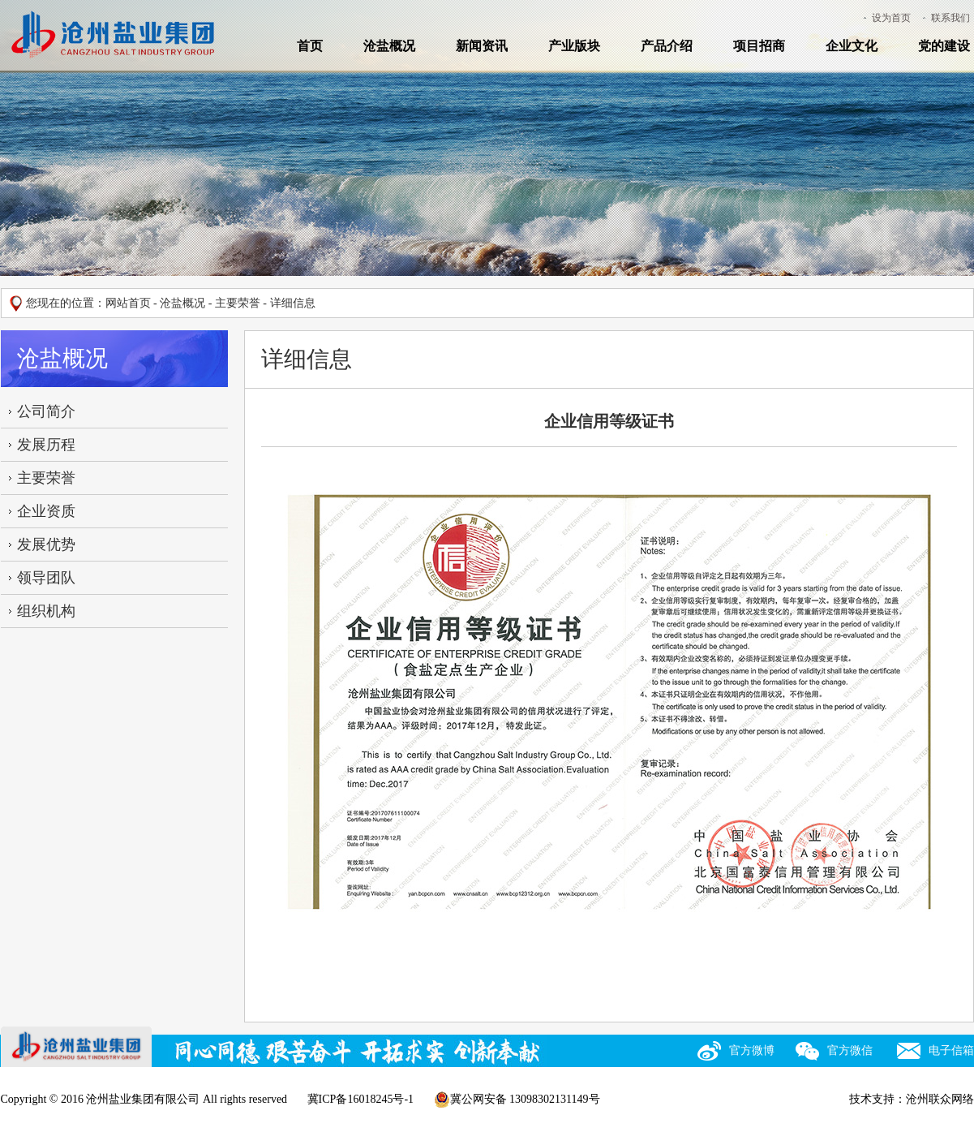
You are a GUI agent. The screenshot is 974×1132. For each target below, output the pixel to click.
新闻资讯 (482, 46)
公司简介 (46, 411)
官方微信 (850, 1050)
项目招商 (759, 46)
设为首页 (891, 18)
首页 (310, 46)
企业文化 (851, 46)
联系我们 (950, 18)
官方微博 (751, 1050)
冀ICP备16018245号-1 (360, 1099)
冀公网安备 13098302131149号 (517, 1099)
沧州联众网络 (940, 1099)
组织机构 (46, 611)
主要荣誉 (237, 303)
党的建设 (944, 46)
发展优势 (46, 544)
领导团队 (46, 578)
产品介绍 (667, 46)
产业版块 (574, 46)
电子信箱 (951, 1050)
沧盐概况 (389, 46)
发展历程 (46, 445)
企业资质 (46, 511)
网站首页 (128, 303)
